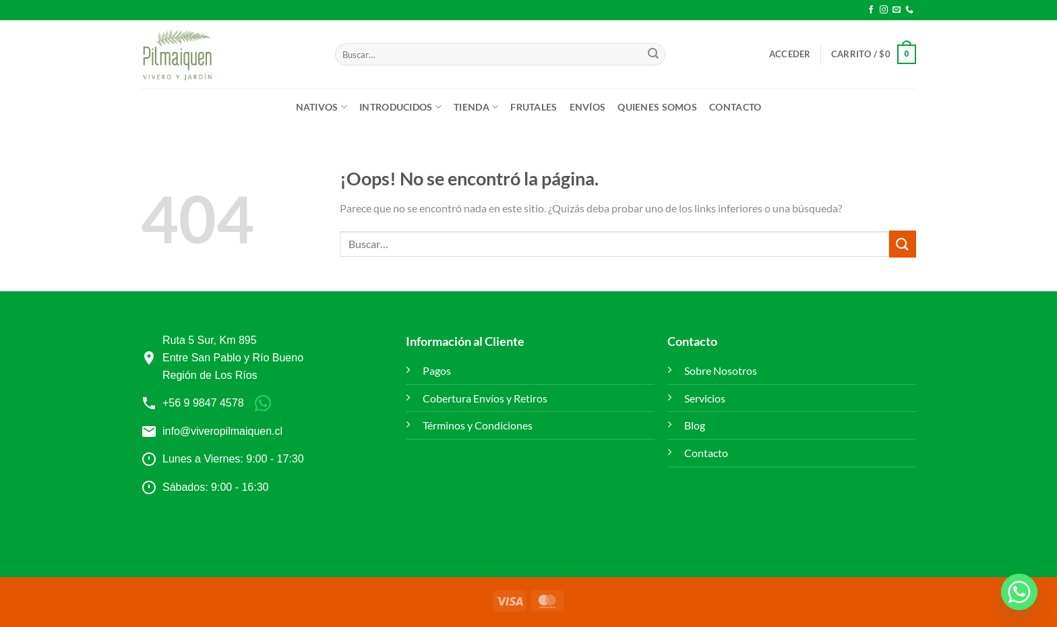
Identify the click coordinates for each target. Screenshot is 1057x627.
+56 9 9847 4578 (203, 403)
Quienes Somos (657, 107)
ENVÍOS (588, 107)
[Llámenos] (909, 10)
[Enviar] (653, 54)
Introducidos (400, 106)
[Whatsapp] (1019, 592)
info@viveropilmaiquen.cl (222, 431)
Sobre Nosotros (720, 370)
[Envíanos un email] (897, 10)
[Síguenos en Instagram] (884, 10)
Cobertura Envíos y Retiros (485, 398)
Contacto (735, 107)
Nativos (322, 106)
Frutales (533, 107)
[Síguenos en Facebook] (871, 10)
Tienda (476, 106)
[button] (790, 53)
